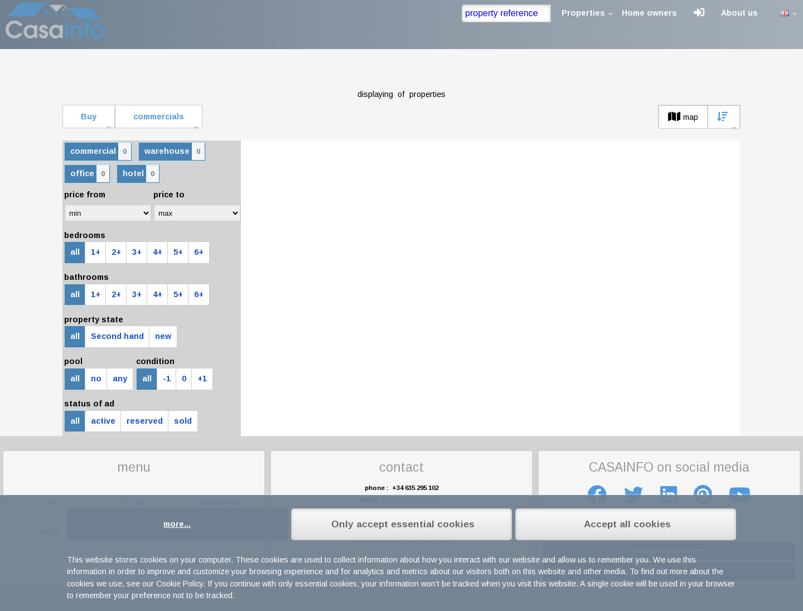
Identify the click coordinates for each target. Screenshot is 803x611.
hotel (141, 173)
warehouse (174, 151)
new (163, 336)
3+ (137, 252)
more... (177, 524)
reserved (145, 420)
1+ (95, 252)
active (103, 420)
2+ (116, 252)
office (89, 173)
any (120, 378)
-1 (167, 378)
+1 (202, 378)
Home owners (649, 12)
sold (183, 420)
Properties (583, 12)
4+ (157, 252)
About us (739, 12)
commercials (158, 116)
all (75, 252)
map (683, 117)
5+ (178, 252)
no (96, 378)
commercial (100, 151)
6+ (199, 252)
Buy (88, 116)
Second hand (117, 336)
